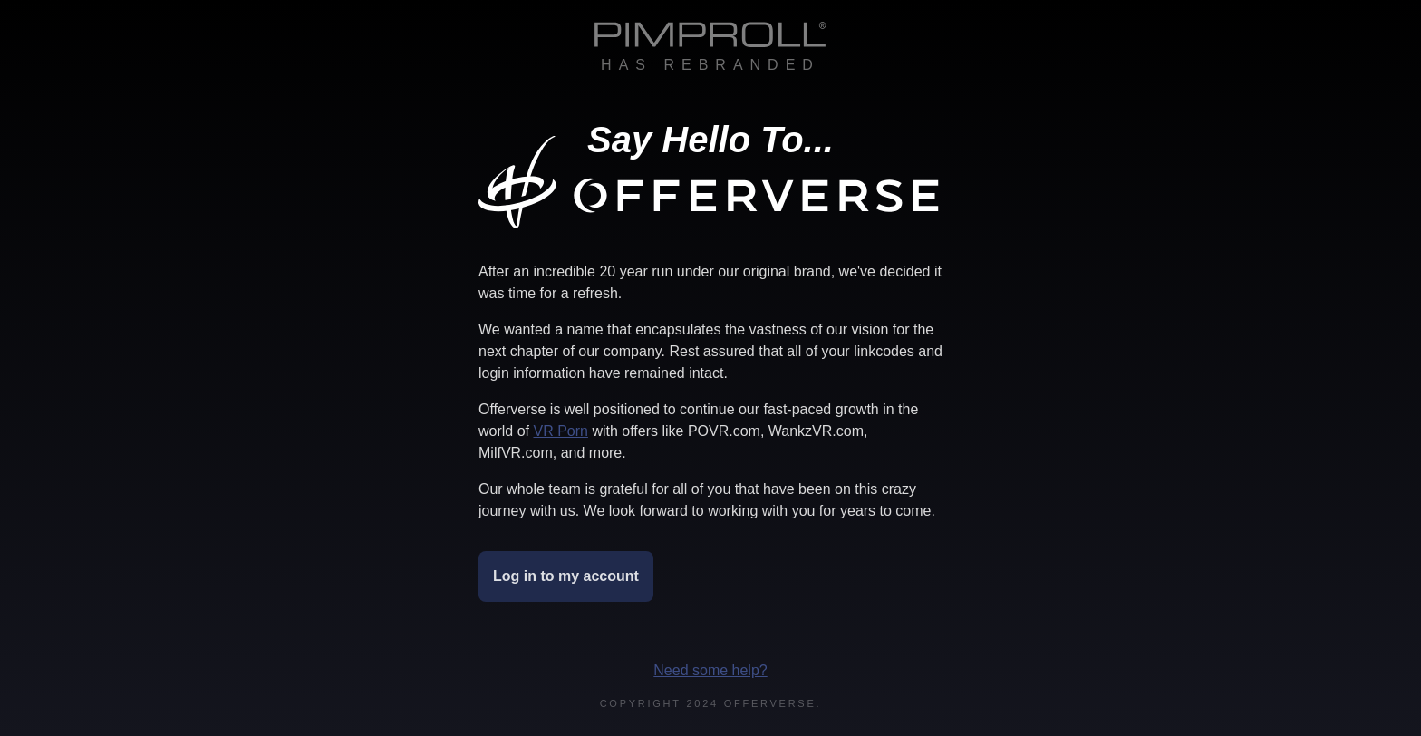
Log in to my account (566, 576)
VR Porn (560, 431)
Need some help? (710, 670)
